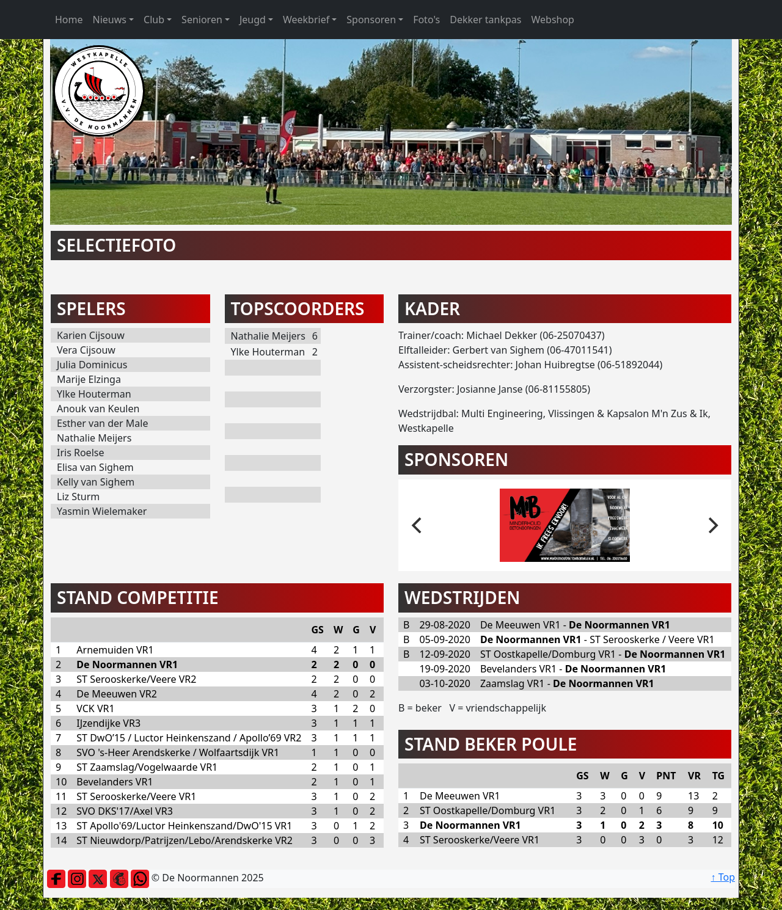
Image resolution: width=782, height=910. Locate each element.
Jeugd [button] (252, 19)
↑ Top (723, 877)
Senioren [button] (201, 19)
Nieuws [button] (109, 19)
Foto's (426, 19)
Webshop (552, 19)
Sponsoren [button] (371, 19)
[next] (711, 525)
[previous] (417, 525)
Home (69, 19)
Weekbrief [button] (306, 19)
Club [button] (154, 19)
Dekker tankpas (485, 19)
